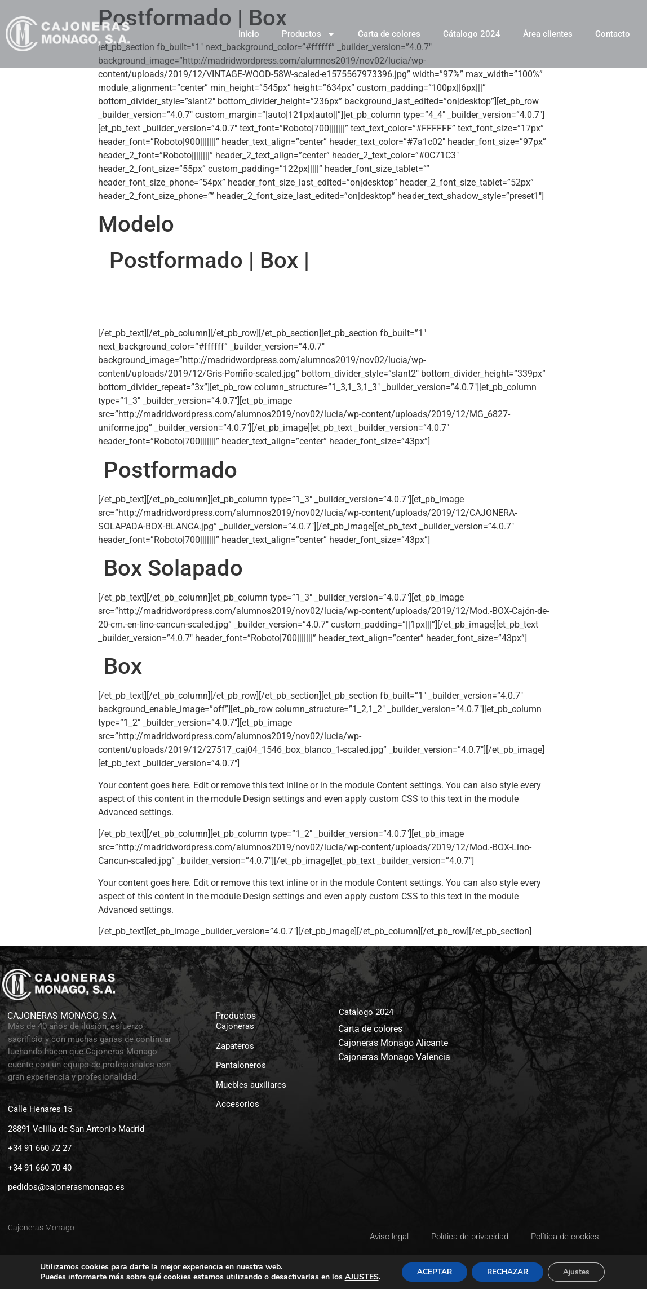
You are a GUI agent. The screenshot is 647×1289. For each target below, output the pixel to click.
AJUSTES (56, 1278)
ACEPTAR (424, 1267)
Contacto (612, 34)
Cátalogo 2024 (471, 34)
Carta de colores (389, 34)
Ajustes (574, 1267)
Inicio (248, 34)
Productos (308, 34)
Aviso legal (389, 1236)
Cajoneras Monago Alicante (393, 1043)
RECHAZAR (501, 1267)
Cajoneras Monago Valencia (394, 1057)
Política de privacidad (469, 1236)
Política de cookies (565, 1236)
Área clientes (548, 34)
